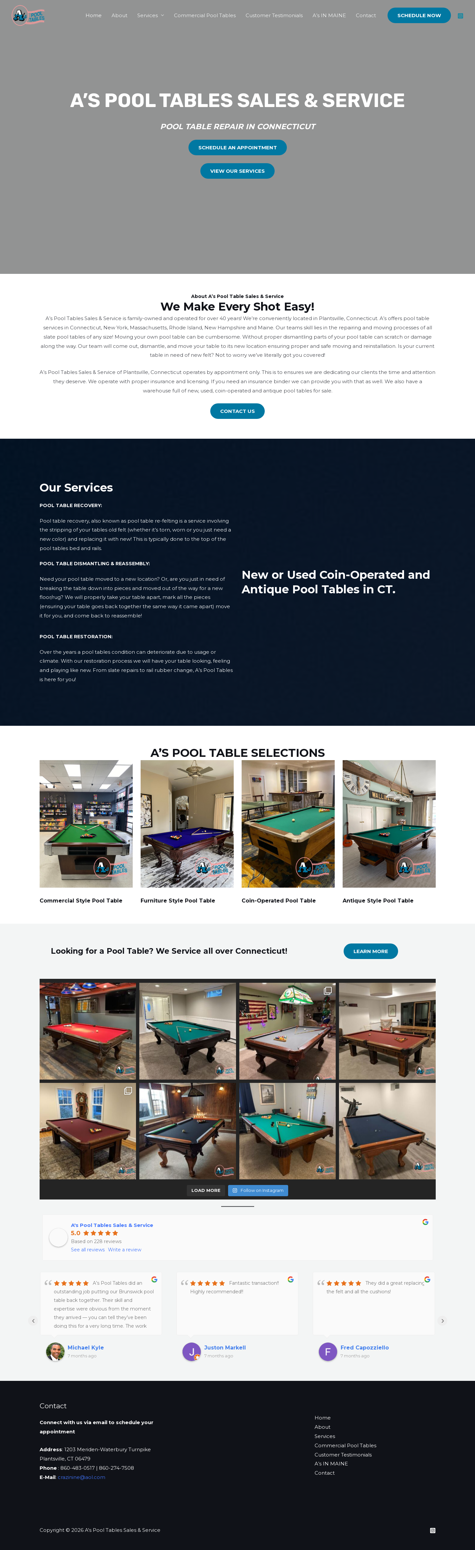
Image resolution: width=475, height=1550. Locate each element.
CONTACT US (237, 411)
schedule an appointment (237, 147)
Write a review (124, 1250)
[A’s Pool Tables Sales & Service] (28, 15)
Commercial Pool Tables (205, 15)
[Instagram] (460, 16)
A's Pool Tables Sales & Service (112, 1225)
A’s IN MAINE (329, 15)
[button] (419, 15)
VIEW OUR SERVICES (237, 171)
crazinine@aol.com (81, 1477)
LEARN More (371, 951)
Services (147, 15)
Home (93, 15)
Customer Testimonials (274, 15)
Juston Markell (225, 1348)
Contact (366, 15)
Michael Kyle (86, 1348)
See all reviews (88, 1250)
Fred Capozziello (365, 1348)
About (119, 15)
